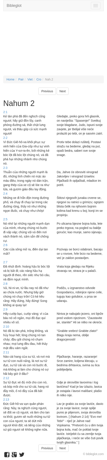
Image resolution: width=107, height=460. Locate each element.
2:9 (5, 309)
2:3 (5, 167)
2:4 (5, 193)
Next (63, 91)
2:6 (5, 245)
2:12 (6, 378)
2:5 (5, 219)
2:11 (6, 352)
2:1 (5, 112)
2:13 (6, 399)
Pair (21, 79)
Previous (47, 91)
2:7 (5, 262)
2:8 (5, 283)
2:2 (5, 137)
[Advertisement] (53, 45)
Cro (38, 79)
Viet (30, 79)
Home (10, 79)
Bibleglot (14, 5)
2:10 (6, 326)
